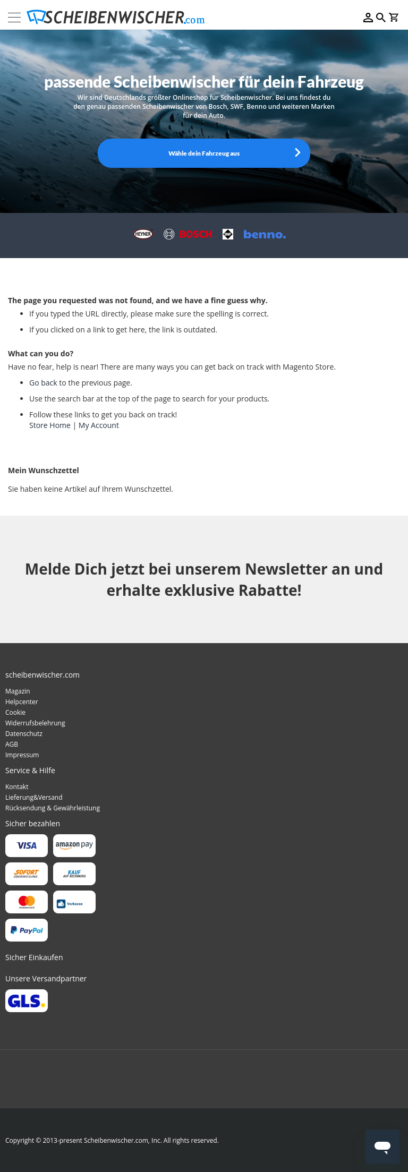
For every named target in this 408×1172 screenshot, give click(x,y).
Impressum (22, 754)
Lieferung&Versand (34, 797)
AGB (11, 744)
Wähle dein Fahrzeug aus (204, 153)
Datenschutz (23, 733)
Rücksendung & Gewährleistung (52, 807)
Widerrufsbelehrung (35, 723)
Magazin (17, 691)
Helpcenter (21, 701)
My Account (99, 425)
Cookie (15, 712)
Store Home (50, 425)
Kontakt (16, 786)
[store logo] (119, 17)
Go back (43, 383)
